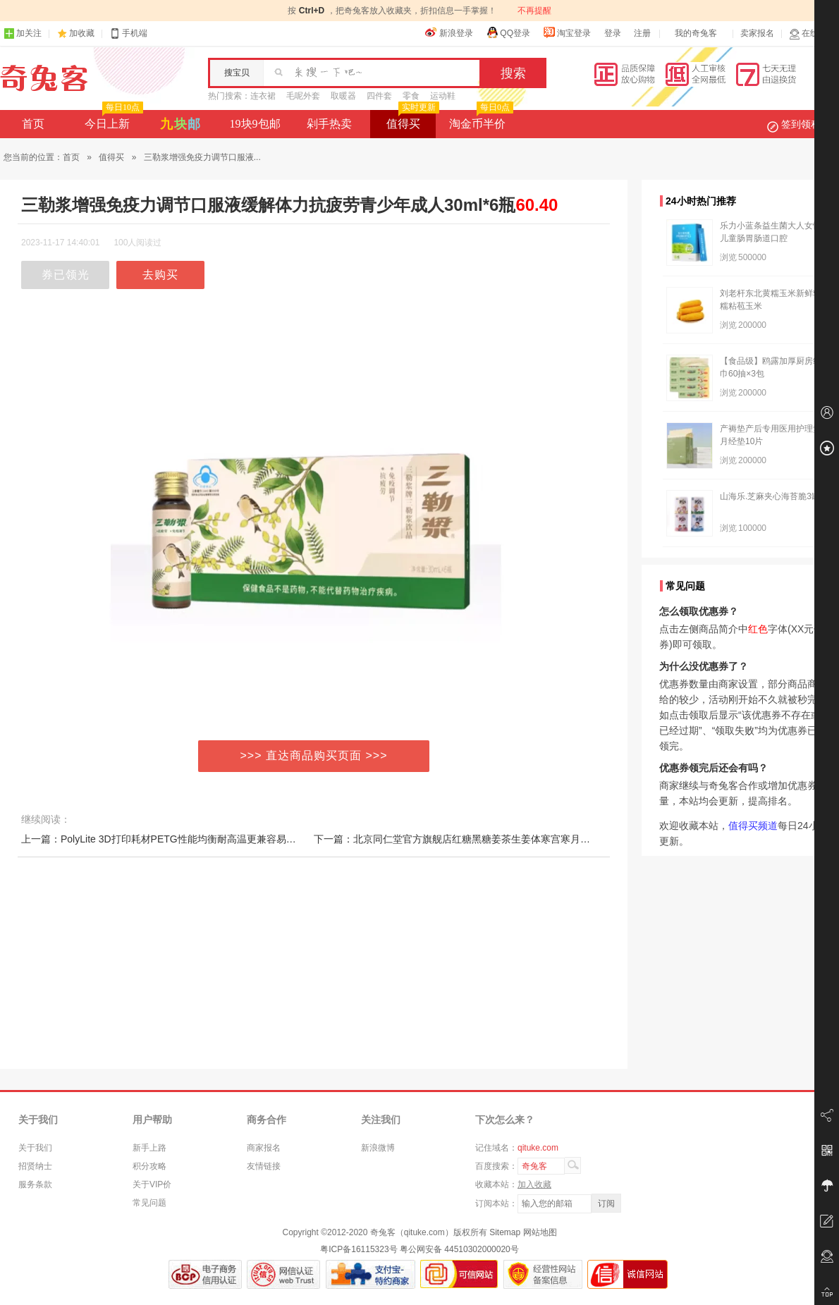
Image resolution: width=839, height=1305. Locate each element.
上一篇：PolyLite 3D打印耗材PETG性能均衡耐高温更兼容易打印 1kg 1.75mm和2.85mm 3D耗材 (232, 839)
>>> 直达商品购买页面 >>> (314, 755)
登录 (612, 33)
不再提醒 (534, 11)
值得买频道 (753, 825)
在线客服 (812, 33)
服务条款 (35, 1184)
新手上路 (149, 1148)
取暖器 (343, 96)
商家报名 (264, 1148)
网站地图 (540, 1232)
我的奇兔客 (696, 33)
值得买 (411, 120)
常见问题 (149, 1203)
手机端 (128, 33)
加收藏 (81, 33)
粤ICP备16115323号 (358, 1249)
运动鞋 (442, 96)
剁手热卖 (329, 124)
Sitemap (504, 1232)
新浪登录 (449, 32)
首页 (33, 124)
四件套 (379, 96)
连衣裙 (263, 96)
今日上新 (112, 120)
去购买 (160, 275)
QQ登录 (508, 32)
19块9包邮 (255, 124)
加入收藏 (534, 1184)
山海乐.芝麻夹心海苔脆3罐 (770, 496)
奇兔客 (44, 78)
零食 (411, 96)
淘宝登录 (567, 32)
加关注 (23, 33)
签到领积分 (801, 124)
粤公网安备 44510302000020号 (459, 1249)
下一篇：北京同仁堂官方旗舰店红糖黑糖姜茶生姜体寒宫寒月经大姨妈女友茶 (481, 839)
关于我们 (35, 1148)
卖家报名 (757, 33)
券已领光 (66, 275)
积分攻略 (149, 1166)
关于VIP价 (152, 1184)
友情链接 (264, 1166)
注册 (642, 33)
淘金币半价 (479, 120)
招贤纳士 (35, 1166)
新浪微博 (378, 1148)
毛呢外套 (303, 96)
